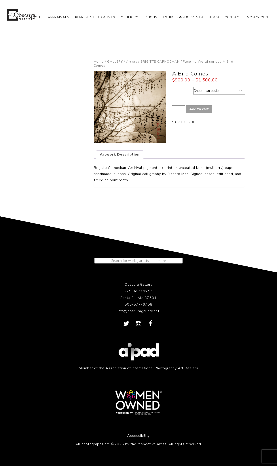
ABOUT (36, 17)
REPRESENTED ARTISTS (95, 17)
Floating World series (201, 61)
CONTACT (233, 17)
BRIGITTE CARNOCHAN (160, 61)
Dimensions (183, 89)
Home (99, 61)
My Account (258, 17)
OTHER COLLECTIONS (139, 17)
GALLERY (115, 61)
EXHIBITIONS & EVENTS (183, 17)
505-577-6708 (138, 304)
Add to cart (199, 109)
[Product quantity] (178, 108)
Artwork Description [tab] (120, 154)
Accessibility (138, 435)
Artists (131, 61)
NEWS (214, 17)
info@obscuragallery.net (138, 311)
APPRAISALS (59, 17)
